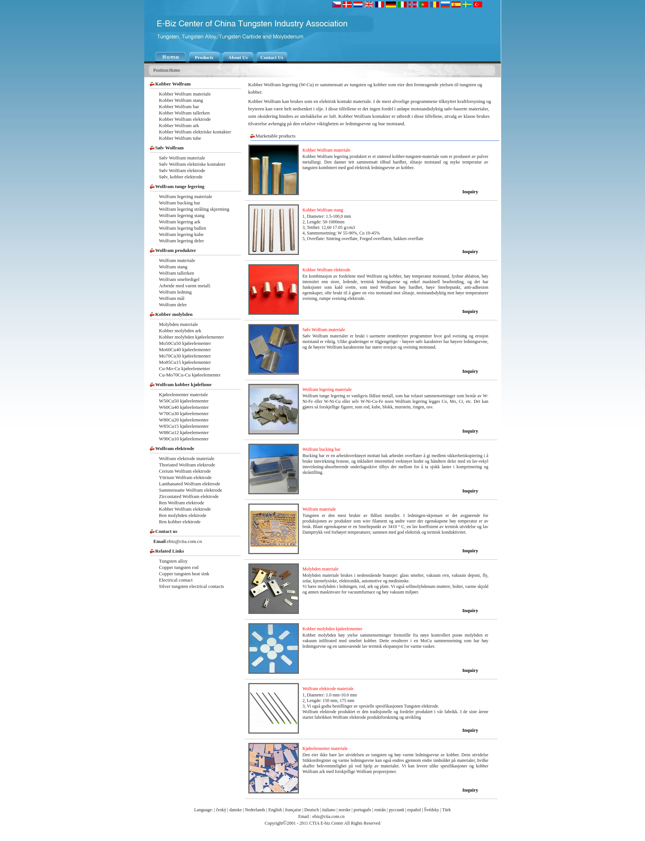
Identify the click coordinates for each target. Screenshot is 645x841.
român (380, 809)
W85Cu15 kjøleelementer (184, 426)
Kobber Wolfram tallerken (184, 113)
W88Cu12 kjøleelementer (184, 432)
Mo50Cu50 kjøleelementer (185, 343)
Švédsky (431, 809)
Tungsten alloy (173, 561)
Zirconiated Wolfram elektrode (189, 496)
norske (345, 809)
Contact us (166, 531)
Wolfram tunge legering (179, 186)
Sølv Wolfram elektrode (182, 170)
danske (235, 809)
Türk (446, 809)
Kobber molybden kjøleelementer (191, 337)
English (275, 809)
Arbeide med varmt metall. (185, 285)
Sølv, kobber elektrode (181, 176)
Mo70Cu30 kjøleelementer (185, 356)
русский (396, 809)
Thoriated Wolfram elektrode (187, 465)
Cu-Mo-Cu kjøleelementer (184, 368)
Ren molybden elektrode (183, 515)
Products (204, 57)
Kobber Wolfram (173, 84)
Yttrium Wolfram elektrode (185, 477)
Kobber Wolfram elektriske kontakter (195, 132)
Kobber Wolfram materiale (185, 94)
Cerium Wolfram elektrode (185, 471)
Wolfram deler (173, 304)
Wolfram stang (173, 266)
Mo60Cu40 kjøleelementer (185, 349)
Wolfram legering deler (181, 240)
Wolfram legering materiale (185, 196)
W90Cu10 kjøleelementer (184, 438)
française (293, 809)
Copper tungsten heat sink (184, 573)
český (221, 809)
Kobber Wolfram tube (180, 138)
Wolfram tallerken (176, 273)
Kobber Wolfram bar (179, 106)
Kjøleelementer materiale (183, 394)
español (414, 809)
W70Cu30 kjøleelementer (184, 413)
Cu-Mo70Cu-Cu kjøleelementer (190, 375)
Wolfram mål (172, 298)
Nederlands (255, 809)
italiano (328, 809)
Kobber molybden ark (180, 330)
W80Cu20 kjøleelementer (184, 420)
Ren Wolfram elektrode (181, 502)
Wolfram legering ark (180, 221)
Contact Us (271, 57)
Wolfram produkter (175, 250)
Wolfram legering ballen (182, 228)
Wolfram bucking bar (179, 203)
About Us (238, 57)
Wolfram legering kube (181, 234)
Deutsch (311, 809)
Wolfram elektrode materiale (187, 458)
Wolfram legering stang (181, 215)
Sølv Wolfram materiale (182, 158)
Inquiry (470, 191)
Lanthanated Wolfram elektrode (189, 483)
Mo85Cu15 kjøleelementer (185, 362)
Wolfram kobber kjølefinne (183, 384)
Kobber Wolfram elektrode (185, 119)
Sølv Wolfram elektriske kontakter (192, 164)
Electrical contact (176, 580)
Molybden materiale (178, 324)
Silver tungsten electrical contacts (191, 586)
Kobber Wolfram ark (179, 125)
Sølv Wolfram (169, 148)
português (362, 809)
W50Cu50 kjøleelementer (184, 401)
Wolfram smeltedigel (179, 279)
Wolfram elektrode (174, 448)
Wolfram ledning (175, 292)
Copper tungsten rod (179, 567)
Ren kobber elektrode (180, 521)
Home (174, 70)
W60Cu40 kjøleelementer (184, 407)
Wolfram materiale (177, 260)
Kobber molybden (174, 314)
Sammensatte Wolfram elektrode (190, 490)
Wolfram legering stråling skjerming (194, 209)
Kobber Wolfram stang (181, 100)
